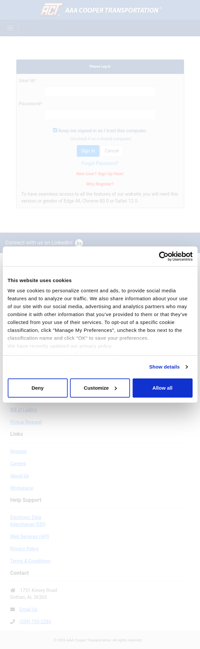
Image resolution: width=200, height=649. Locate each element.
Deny (38, 388)
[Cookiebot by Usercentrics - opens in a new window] (163, 256)
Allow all (163, 388)
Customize (100, 388)
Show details (164, 367)
